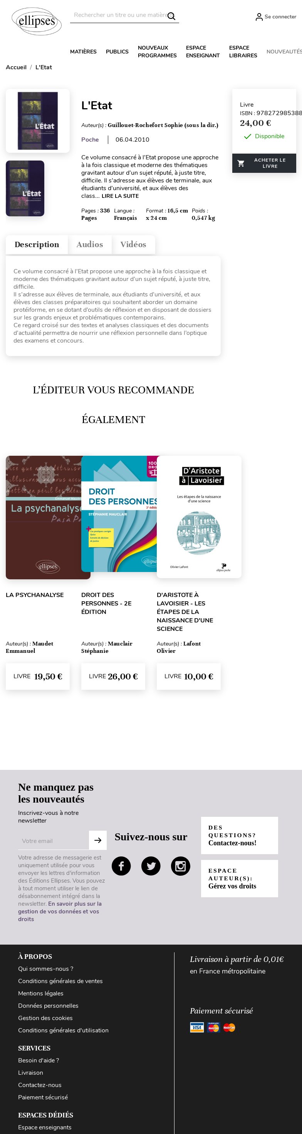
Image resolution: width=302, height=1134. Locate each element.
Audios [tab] (98, 245)
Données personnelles (48, 1008)
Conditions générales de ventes (60, 983)
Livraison (30, 1074)
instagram (180, 868)
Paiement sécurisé (43, 1099)
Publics (117, 51)
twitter (151, 868)
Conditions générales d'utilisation (63, 1032)
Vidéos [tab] (145, 245)
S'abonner (98, 842)
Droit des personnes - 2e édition (106, 605)
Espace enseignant (203, 51)
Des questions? (233, 837)
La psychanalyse (35, 597)
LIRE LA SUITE (120, 196)
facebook (121, 868)
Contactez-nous (40, 1087)
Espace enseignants (45, 1129)
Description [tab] (39, 245)
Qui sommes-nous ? (45, 971)
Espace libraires (243, 51)
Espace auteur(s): (233, 880)
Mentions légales (41, 995)
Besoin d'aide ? (38, 1062)
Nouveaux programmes (157, 51)
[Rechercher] (124, 15)
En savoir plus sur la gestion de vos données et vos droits (60, 913)
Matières (83, 51)
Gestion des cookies (45, 1020)
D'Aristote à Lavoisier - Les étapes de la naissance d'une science (185, 614)
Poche (90, 139)
